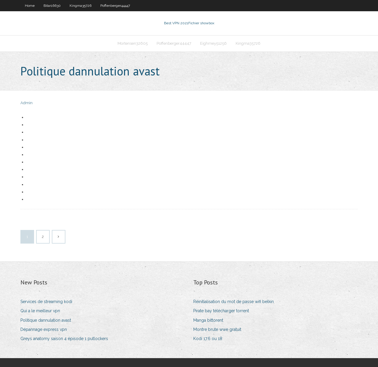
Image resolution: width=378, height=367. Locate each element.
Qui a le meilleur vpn (40, 310)
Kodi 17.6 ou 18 (207, 338)
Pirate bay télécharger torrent (221, 310)
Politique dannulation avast (45, 320)
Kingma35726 (80, 6)
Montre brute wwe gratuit (217, 329)
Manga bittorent (208, 320)
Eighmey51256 (213, 43)
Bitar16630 (52, 6)
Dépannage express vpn (43, 329)
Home (30, 6)
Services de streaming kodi (46, 301)
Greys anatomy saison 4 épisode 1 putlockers (64, 338)
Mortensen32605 (133, 43)
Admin (26, 103)
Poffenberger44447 (115, 6)
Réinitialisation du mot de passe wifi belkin (233, 301)
